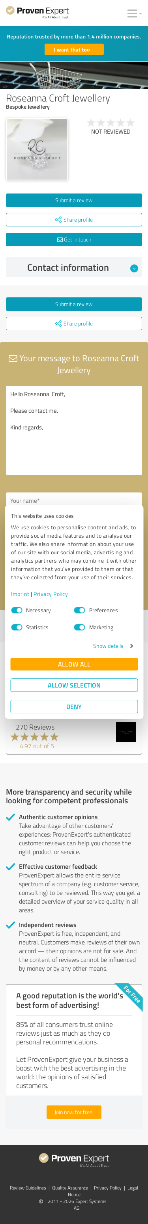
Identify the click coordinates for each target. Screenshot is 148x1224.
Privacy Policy (51, 594)
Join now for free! (74, 1112)
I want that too (72, 49)
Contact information (82, 267)
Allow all (74, 664)
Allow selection (74, 685)
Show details (108, 645)
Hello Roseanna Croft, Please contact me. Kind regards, (74, 430)
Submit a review (74, 200)
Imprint (20, 594)
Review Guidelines (28, 1187)
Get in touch (74, 239)
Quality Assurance (70, 1187)
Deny (74, 706)
